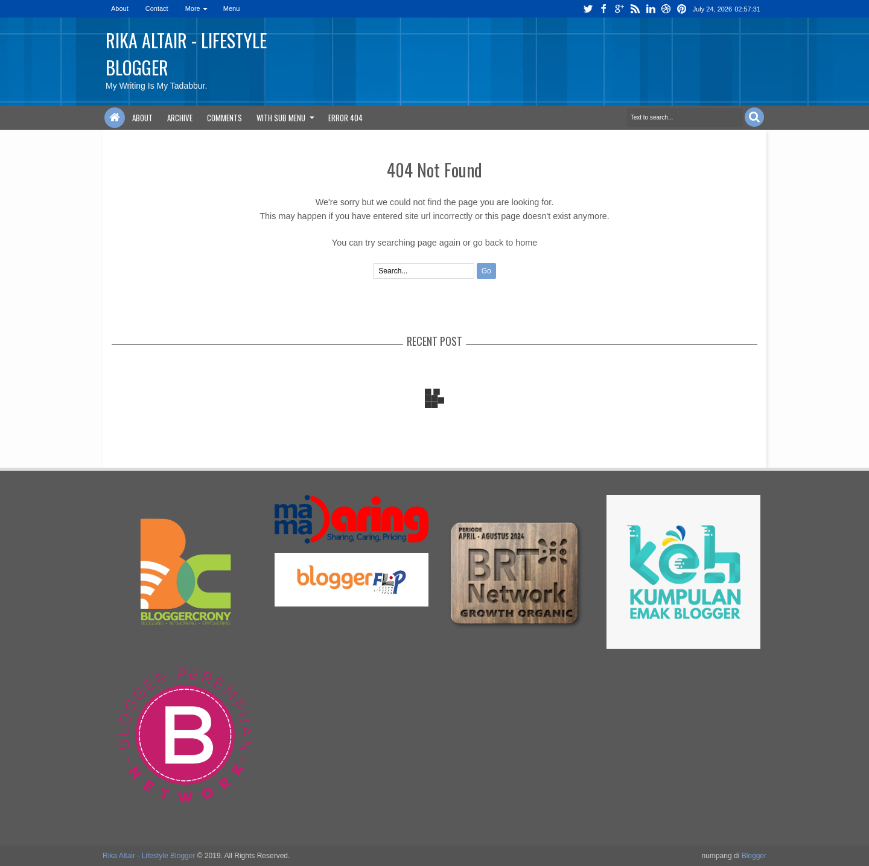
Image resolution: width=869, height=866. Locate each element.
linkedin (650, 9)
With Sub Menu (280, 118)
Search (754, 117)
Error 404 (345, 118)
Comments (224, 118)
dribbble (666, 9)
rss (635, 9)
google (619, 9)
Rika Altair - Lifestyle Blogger (149, 856)
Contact (156, 8)
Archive (180, 118)
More (192, 8)
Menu (231, 8)
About (120, 8)
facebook (603, 9)
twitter (588, 9)
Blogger (754, 856)
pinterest (682, 9)
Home (114, 117)
